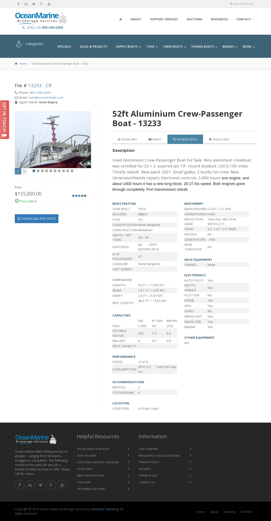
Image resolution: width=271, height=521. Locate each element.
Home (23, 63)
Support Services (164, 19)
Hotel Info (84, 469)
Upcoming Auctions (91, 489)
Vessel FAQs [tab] (219, 139)
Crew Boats (173, 46)
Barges (228, 46)
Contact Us (147, 482)
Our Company (148, 449)
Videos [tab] (155, 139)
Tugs (151, 46)
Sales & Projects (93, 46)
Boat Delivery (86, 455)
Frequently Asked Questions (159, 455)
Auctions (194, 19)
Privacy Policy (149, 462)
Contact (243, 19)
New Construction (90, 475)
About (136, 19)
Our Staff (84, 482)
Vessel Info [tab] (127, 139)
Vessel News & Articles (93, 449)
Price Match (28, 201)
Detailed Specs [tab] (185, 139)
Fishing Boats (202, 46)
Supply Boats (127, 46)
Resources (219, 19)
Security (145, 469)
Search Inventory (242, 4)
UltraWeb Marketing (105, 509)
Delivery (229, 512)
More (247, 46)
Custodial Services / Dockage (98, 462)
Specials (64, 46)
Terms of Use (148, 475)
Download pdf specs (37, 219)
